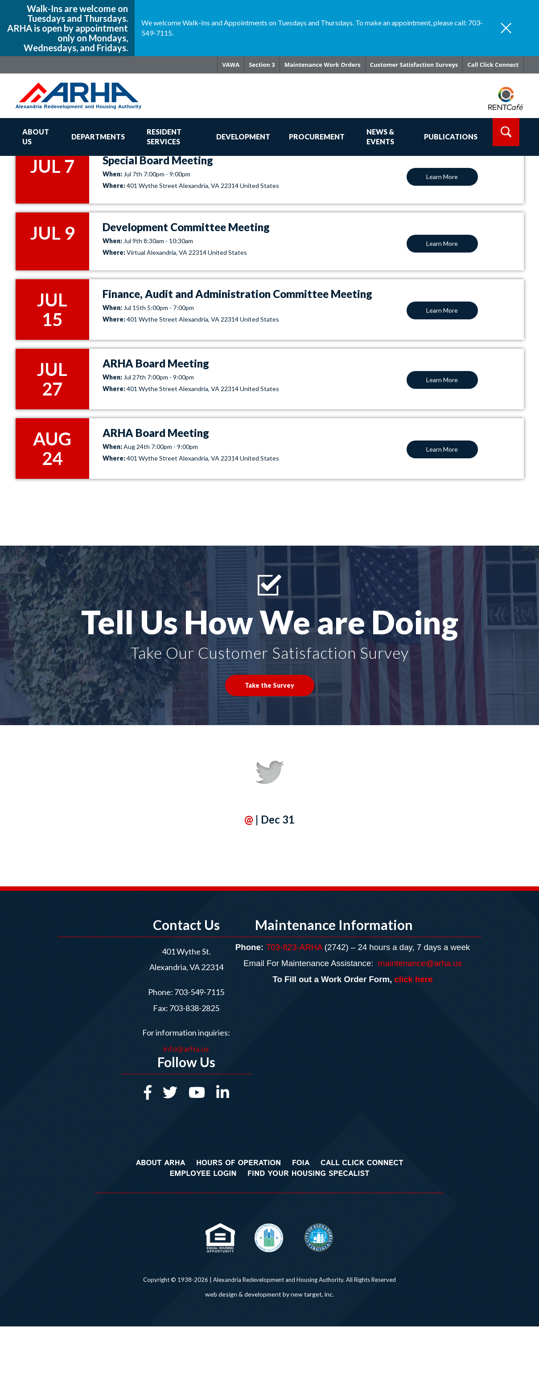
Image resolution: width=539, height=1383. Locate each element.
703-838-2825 (193, 1008)
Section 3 (262, 65)
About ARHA (160, 1163)
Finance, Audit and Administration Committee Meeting (237, 293)
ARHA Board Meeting (156, 363)
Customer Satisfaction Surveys (414, 65)
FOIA (300, 1163)
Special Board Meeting (158, 160)
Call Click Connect (492, 65)
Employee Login (202, 1173)
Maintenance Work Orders (322, 65)
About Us (35, 136)
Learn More (442, 176)
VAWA (230, 65)
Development (243, 136)
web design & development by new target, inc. (269, 1294)
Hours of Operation (238, 1163)
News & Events (380, 136)
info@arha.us (186, 1048)
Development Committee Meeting (186, 226)
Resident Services (164, 136)
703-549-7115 (199, 992)
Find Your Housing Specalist (308, 1173)
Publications (450, 136)
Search (506, 132)
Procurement (317, 136)
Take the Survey (269, 685)
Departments (98, 136)
